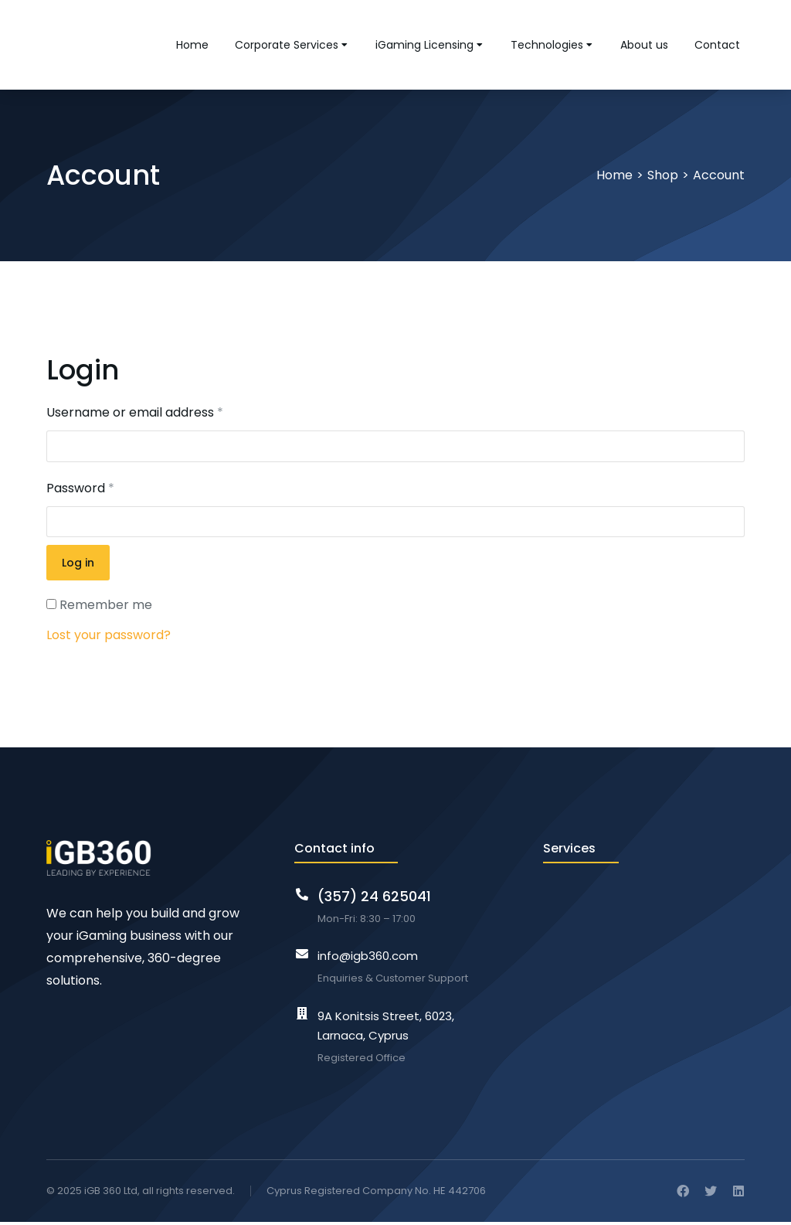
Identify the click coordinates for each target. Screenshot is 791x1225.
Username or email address (134, 415)
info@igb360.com (367, 959)
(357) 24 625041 (374, 899)
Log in (78, 565)
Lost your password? (108, 638)
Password (80, 491)
